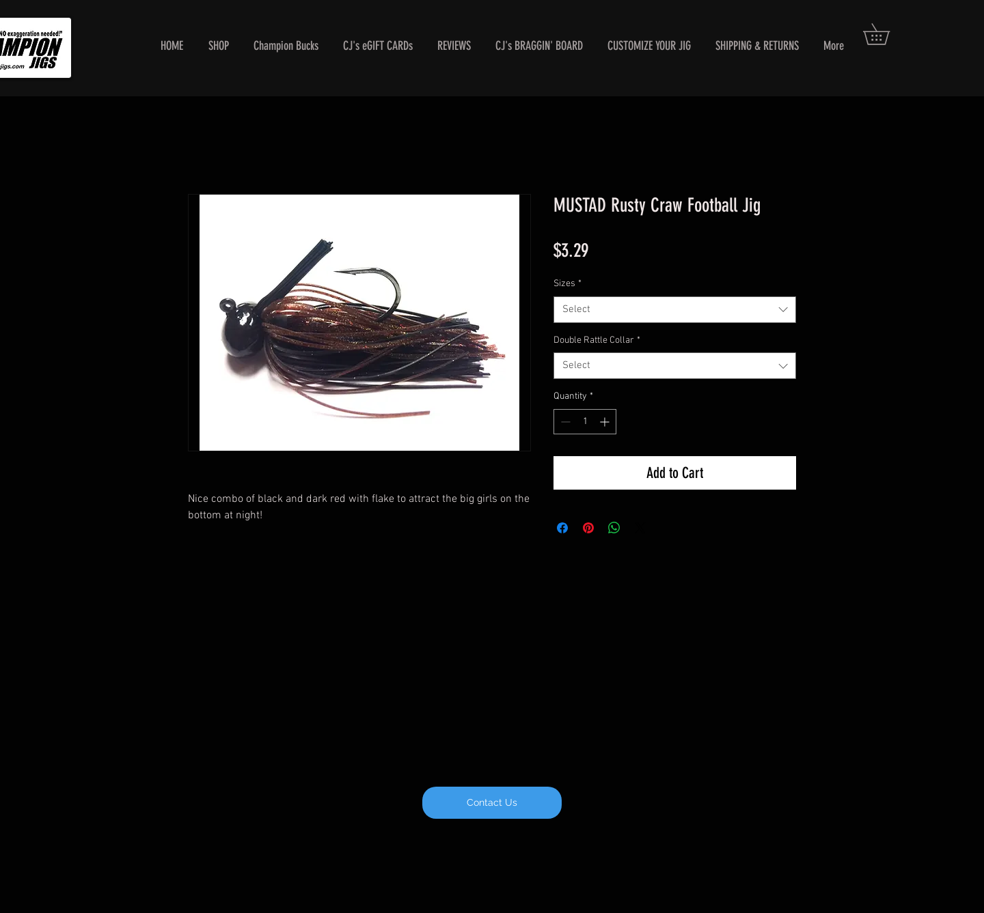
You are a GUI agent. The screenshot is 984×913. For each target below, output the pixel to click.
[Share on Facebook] (562, 528)
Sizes (568, 284)
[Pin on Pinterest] (588, 528)
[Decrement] (564, 422)
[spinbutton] (585, 422)
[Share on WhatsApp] (614, 528)
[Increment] (605, 422)
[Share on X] (640, 528)
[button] (886, 34)
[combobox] (675, 309)
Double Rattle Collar (597, 340)
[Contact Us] (492, 803)
